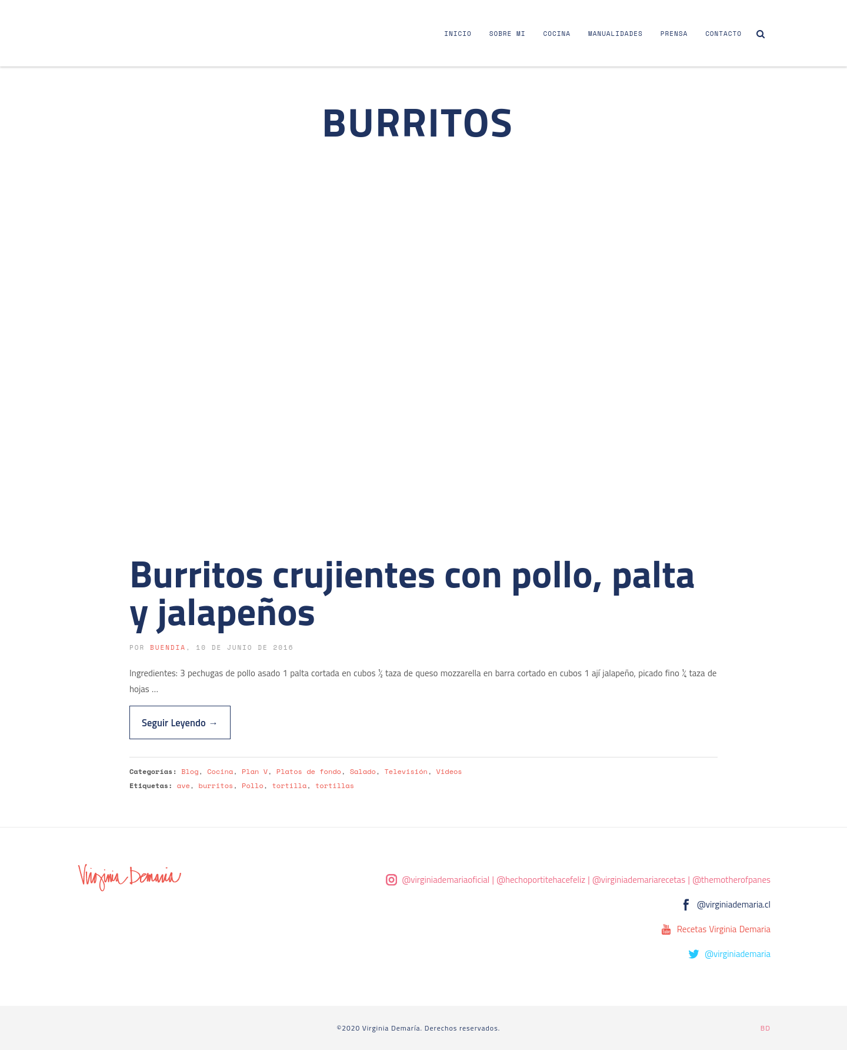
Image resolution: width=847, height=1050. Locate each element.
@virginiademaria (738, 954)
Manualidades (615, 33)
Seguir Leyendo (180, 722)
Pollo (253, 785)
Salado (363, 771)
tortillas (334, 785)
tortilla (289, 785)
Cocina (557, 33)
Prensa (674, 33)
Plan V (255, 771)
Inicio (457, 33)
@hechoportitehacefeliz (540, 879)
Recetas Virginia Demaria (724, 929)
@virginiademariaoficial (446, 879)
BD (766, 1028)
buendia (168, 647)
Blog (189, 771)
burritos (216, 785)
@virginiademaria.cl (734, 904)
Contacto (723, 33)
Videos (449, 771)
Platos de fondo (308, 771)
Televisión (405, 771)
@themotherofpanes (731, 879)
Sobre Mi (507, 33)
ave (183, 785)
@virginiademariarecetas (638, 879)
